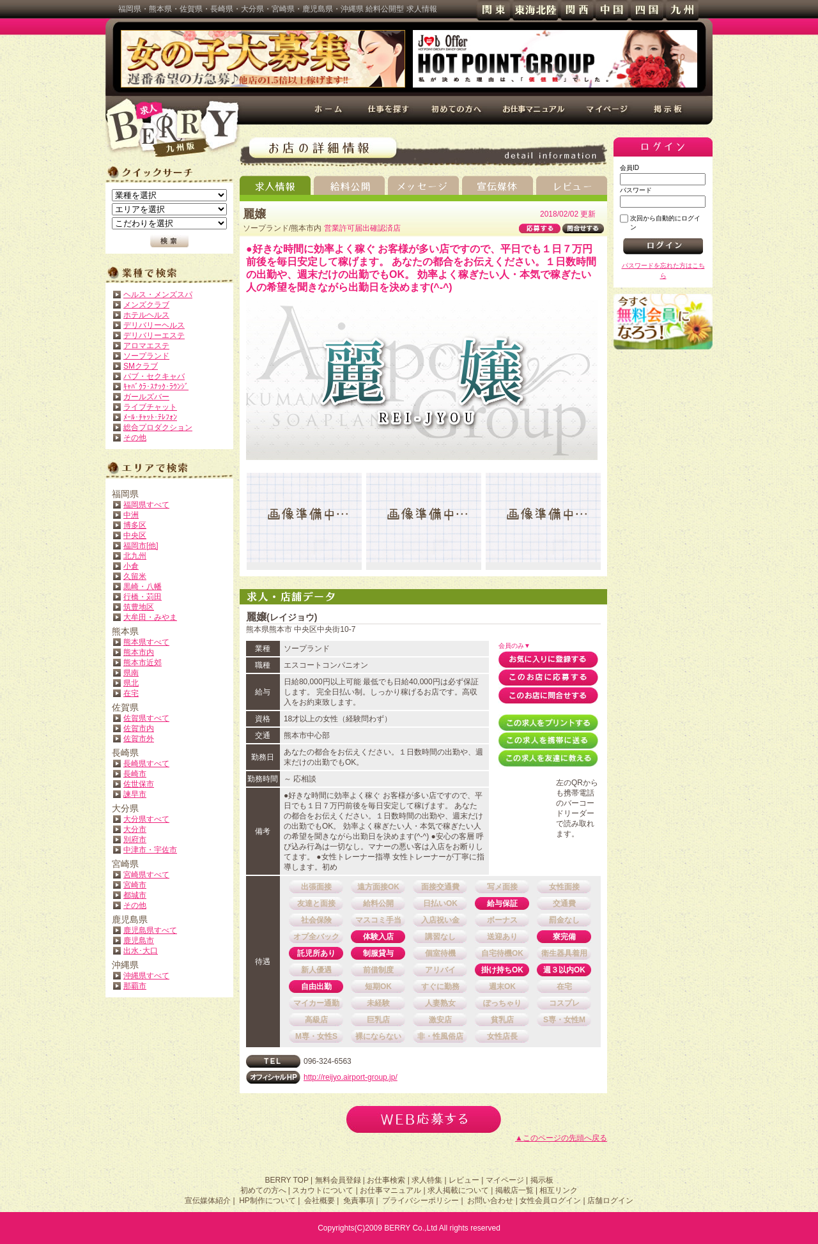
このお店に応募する (548, 677)
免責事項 (358, 1200)
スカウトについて (322, 1190)
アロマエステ (146, 345)
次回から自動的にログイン (665, 223)
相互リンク (558, 1190)
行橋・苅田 (142, 596)
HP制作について (267, 1200)
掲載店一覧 (514, 1190)
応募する (539, 228)
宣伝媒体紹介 (208, 1200)
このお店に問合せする (548, 695)
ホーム (329, 110)
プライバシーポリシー (420, 1200)
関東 (493, 10)
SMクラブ (140, 366)
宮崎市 (134, 884)
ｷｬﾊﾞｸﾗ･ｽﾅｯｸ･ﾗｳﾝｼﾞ (156, 386)
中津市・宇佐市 (150, 849)
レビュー (571, 185)
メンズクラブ (146, 304)
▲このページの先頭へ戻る (561, 1137)
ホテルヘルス (146, 315)
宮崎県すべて (146, 874)
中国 (611, 10)
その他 (134, 437)
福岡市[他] (140, 545)
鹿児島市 (138, 940)
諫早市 (134, 794)
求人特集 (427, 1180)
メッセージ (423, 185)
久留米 (134, 576)
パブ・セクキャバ (154, 376)
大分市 (134, 829)
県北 (131, 683)
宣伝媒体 (497, 185)
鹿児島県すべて (150, 930)
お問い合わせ (490, 1200)
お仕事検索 (386, 1180)
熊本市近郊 (142, 662)
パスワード (636, 190)
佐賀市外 (138, 738)
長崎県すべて (146, 763)
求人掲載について (458, 1190)
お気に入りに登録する (548, 659)
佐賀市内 (138, 728)
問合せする (583, 228)
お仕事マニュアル (533, 110)
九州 (682, 10)
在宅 (131, 693)
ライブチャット (150, 407)
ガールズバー (146, 396)
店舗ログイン (610, 1200)
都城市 (134, 895)
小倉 (131, 566)
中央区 (134, 535)
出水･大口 (140, 950)
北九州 (134, 555)
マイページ (608, 110)
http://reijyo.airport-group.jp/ (350, 1077)
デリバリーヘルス (154, 325)
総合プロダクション (157, 427)
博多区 (134, 525)
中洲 (131, 515)
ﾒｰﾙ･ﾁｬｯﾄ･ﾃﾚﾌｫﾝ (150, 417)
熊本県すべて (146, 642)
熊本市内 (138, 652)
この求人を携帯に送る (548, 740)
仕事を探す (389, 110)
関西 (576, 10)
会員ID (629, 167)
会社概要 (319, 1200)
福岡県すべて (146, 504)
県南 (131, 672)
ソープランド (146, 355)
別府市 (134, 839)
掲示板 (668, 110)
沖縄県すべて (146, 975)
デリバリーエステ (154, 335)
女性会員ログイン (550, 1200)
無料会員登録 (663, 321)
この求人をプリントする (548, 722)
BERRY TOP (286, 1180)
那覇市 (134, 985)
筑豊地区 (138, 607)
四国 (647, 10)
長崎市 (134, 773)
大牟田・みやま (150, 617)
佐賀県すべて (146, 718)
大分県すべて (146, 819)
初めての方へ (456, 110)
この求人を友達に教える (548, 758)
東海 (535, 10)
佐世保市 (138, 783)
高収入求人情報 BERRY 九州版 (172, 128)
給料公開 (349, 185)
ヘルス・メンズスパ (157, 294)
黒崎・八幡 (142, 586)
